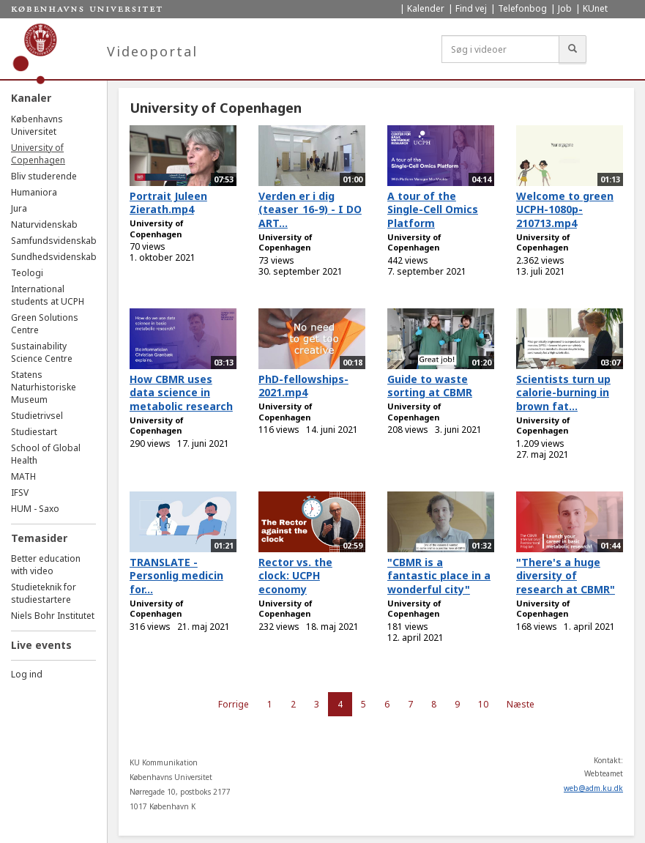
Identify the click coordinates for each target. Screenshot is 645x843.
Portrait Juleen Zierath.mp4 (168, 203)
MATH (23, 476)
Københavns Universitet (37, 125)
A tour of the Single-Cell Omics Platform (432, 209)
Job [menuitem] (565, 8)
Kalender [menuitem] (425, 8)
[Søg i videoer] (500, 49)
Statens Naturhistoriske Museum (43, 387)
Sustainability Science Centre (41, 352)
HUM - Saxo (35, 508)
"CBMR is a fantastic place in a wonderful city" (439, 575)
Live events (41, 645)
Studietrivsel (37, 415)
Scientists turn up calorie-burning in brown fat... (563, 392)
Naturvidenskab (44, 224)
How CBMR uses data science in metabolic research (181, 392)
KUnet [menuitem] (595, 8)
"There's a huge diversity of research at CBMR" (565, 575)
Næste (520, 704)
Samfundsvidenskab (54, 240)
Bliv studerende (44, 176)
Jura (19, 208)
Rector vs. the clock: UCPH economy (295, 575)
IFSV (20, 492)
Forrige (233, 704)
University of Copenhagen (38, 153)
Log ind (26, 674)
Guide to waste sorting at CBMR (429, 386)
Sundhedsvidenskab (54, 256)
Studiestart (34, 432)
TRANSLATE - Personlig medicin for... (176, 575)
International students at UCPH (47, 295)
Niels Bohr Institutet (52, 615)
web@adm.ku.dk (593, 788)
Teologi (27, 273)
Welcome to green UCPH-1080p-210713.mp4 (565, 209)
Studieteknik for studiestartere (43, 593)
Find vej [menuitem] (471, 8)
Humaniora (34, 192)
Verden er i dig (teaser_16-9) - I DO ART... (310, 209)
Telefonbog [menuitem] (522, 8)
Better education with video (46, 564)
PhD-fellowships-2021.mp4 (303, 386)
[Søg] (572, 49)
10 (483, 704)
